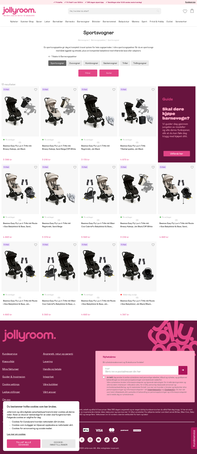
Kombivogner (91, 63)
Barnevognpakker (98, 40)
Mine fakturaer (10, 369)
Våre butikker (50, 384)
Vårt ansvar (49, 392)
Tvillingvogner (140, 63)
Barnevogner (83, 40)
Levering (48, 361)
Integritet (48, 376)
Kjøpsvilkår (8, 361)
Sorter (109, 73)
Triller (125, 63)
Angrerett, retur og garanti (58, 353)
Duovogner (74, 63)
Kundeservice (190, 2)
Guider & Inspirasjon (13, 376)
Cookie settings (11, 384)
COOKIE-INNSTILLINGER (59, 443)
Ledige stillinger (11, 392)
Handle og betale (52, 369)
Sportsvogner (113, 40)
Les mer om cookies (16, 434)
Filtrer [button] (87, 73)
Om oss (6, 399)
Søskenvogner (110, 63)
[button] (185, 11)
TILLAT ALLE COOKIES (23, 443)
